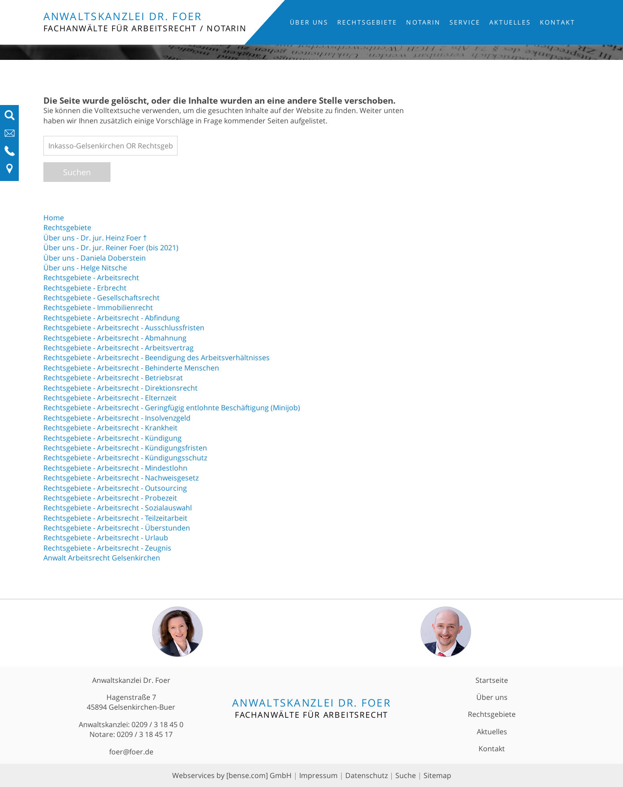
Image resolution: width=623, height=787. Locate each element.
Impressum (318, 775)
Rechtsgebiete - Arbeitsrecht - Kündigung (112, 438)
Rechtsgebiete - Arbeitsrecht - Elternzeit (110, 398)
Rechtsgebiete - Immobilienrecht (98, 307)
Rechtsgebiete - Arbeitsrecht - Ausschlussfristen (123, 327)
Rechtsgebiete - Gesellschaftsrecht (101, 298)
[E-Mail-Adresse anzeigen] (9, 136)
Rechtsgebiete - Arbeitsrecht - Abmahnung (114, 338)
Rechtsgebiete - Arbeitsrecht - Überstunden (116, 528)
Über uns (309, 22)
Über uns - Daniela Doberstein (94, 258)
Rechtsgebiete (367, 22)
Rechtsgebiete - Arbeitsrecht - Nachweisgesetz (121, 478)
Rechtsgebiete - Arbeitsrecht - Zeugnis (107, 548)
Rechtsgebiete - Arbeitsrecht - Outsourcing (115, 488)
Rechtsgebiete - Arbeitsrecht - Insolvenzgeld (117, 418)
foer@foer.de (131, 752)
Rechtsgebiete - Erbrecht (85, 288)
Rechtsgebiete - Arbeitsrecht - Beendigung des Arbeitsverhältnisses (156, 357)
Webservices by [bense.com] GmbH (232, 775)
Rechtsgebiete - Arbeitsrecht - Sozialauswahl (117, 508)
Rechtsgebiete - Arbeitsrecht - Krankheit (110, 428)
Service (464, 22)
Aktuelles (510, 22)
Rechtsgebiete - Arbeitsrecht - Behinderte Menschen (131, 368)
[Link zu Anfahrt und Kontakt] (9, 172)
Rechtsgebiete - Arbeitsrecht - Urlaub (105, 538)
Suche (405, 775)
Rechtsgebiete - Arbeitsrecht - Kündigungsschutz (125, 458)
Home (53, 218)
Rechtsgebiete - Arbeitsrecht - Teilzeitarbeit (115, 518)
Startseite (491, 680)
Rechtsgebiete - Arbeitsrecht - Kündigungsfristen (125, 448)
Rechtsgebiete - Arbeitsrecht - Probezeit (110, 498)
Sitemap (437, 775)
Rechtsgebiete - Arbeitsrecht (91, 277)
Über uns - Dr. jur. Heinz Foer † (95, 238)
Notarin (423, 22)
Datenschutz (366, 775)
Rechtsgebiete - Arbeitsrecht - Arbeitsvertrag (118, 348)
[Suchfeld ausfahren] (9, 118)
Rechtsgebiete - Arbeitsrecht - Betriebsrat (113, 378)
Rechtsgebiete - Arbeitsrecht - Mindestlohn (115, 468)
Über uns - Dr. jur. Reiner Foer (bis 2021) (110, 248)
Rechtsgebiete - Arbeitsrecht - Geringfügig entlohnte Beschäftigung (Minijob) (171, 407)
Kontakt (558, 22)
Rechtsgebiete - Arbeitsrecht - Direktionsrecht (120, 388)
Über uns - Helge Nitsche (85, 268)
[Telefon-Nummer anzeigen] (9, 154)
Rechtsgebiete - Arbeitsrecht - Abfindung (111, 318)
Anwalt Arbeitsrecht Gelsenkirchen (101, 558)
